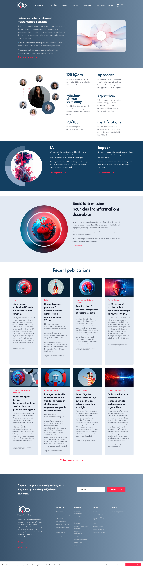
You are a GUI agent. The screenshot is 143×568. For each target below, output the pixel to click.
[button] (101, 36)
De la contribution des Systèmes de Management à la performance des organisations (118, 401)
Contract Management (78, 512)
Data (14, 300)
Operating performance (116, 390)
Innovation (77, 523)
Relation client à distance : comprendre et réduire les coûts (87, 309)
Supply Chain (78, 542)
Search (102, 5)
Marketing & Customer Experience (81, 527)
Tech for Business (113, 300)
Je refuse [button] (136, 564)
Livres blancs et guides (62, 524)
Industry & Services (98, 529)
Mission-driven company (63, 515)
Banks (94, 523)
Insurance (95, 511)
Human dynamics (79, 520)
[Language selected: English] (110, 5)
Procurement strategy (80, 539)
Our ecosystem (60, 536)
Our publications (60, 521)
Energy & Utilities (98, 526)
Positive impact (60, 532)
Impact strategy (81, 390)
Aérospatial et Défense (100, 515)
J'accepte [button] (129, 564)
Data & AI (77, 517)
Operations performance (78, 532)
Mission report (60, 518)
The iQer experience (117, 511)
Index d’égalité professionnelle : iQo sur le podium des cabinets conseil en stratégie (86, 401)
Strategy (77, 536)
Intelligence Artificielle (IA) (62, 528)
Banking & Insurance (51, 390)
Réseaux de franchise (99, 532)
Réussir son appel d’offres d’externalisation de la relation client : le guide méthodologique (24, 403)
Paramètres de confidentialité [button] (115, 565)
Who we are (59, 511)
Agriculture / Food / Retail (99, 519)
